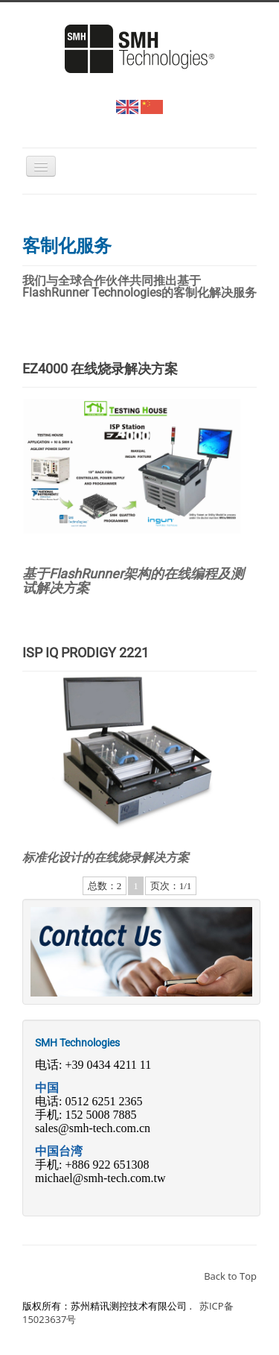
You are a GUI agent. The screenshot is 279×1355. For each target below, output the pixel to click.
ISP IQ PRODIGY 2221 (85, 652)
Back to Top (230, 1276)
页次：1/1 (171, 885)
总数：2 (105, 885)
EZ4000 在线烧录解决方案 (100, 368)
